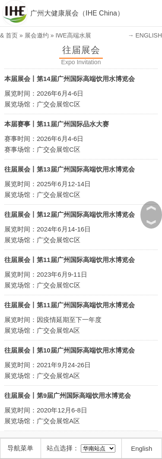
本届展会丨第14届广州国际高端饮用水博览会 (69, 78)
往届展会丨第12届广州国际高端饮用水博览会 (69, 214)
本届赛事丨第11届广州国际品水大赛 (56, 124)
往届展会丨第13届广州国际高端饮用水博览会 (69, 169)
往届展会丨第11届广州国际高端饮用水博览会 (69, 259)
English (141, 448)
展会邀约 (37, 35)
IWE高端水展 (73, 35)
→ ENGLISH (145, 35)
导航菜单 (20, 448)
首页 (12, 35)
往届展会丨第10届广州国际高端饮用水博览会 (69, 350)
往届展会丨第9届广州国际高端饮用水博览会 (67, 395)
